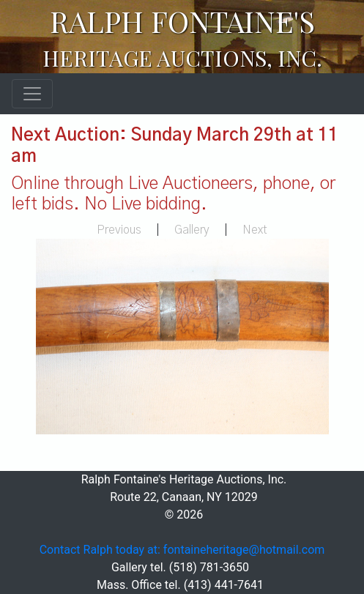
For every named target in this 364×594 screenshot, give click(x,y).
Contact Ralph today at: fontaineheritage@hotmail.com (182, 550)
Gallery (191, 230)
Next (254, 230)
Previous (119, 230)
